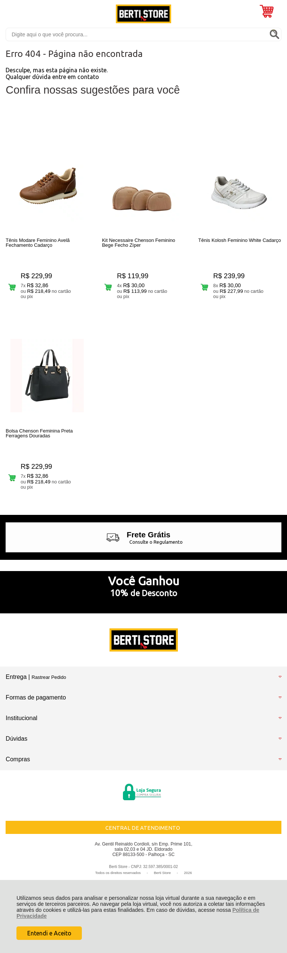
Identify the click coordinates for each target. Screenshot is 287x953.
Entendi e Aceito (49, 933)
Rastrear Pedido (48, 677)
